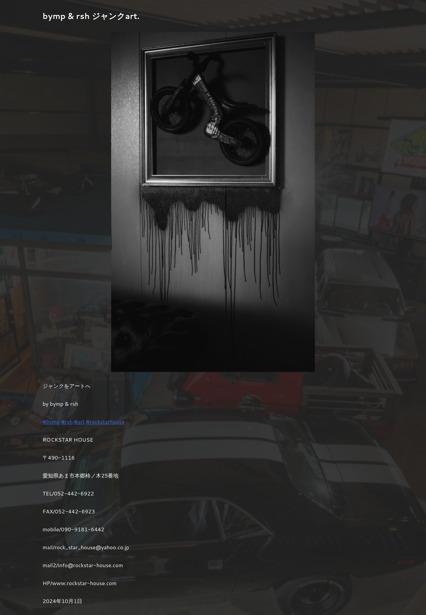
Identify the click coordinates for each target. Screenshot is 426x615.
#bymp (51, 421)
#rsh (67, 421)
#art (79, 421)
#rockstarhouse (105, 421)
